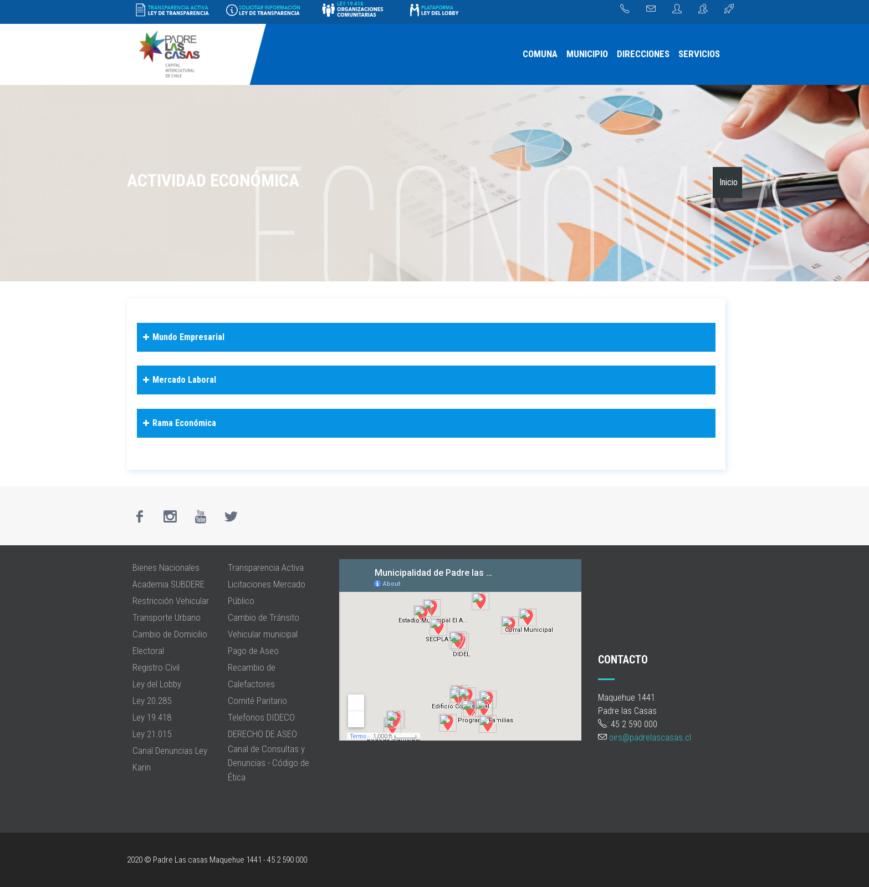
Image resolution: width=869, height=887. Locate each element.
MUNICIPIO (587, 53)
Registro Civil (156, 667)
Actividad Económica (213, 180)
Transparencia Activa (266, 567)
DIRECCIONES (643, 53)
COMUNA (540, 53)
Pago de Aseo (253, 650)
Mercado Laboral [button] (178, 380)
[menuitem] (540, 54)
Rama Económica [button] (178, 423)
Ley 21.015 (151, 733)
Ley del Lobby (156, 684)
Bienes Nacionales (166, 567)
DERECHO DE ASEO (262, 733)
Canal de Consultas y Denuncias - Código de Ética (268, 763)
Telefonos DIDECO (261, 717)
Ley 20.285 (151, 700)
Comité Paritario (257, 700)
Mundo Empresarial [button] (182, 337)
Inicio (728, 182)
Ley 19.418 (151, 717)
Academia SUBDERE (168, 584)
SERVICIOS (699, 53)
